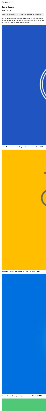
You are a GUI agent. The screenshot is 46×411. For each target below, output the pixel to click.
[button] (42, 2)
